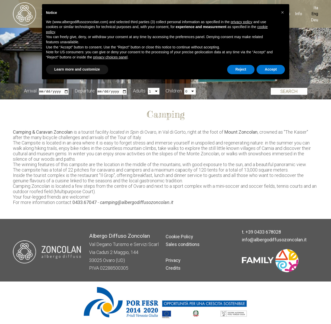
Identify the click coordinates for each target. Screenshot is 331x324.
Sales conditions (183, 244)
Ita (315, 7)
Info (298, 13)
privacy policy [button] (241, 22)
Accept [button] (271, 69)
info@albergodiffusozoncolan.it (274, 239)
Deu (314, 20)
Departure (85, 91)
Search (289, 91)
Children (174, 91)
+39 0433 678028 (263, 232)
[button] (282, 12)
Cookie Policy (179, 236)
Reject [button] (240, 69)
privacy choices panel (110, 57)
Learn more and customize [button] (77, 69)
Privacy (173, 260)
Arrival (30, 91)
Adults (139, 91)
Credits (173, 268)
